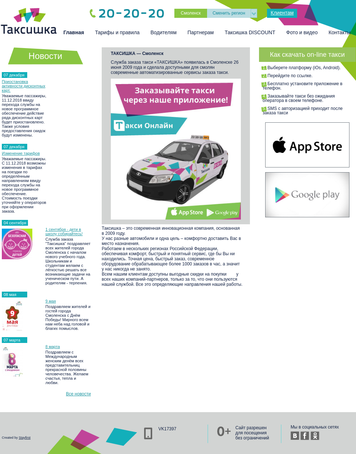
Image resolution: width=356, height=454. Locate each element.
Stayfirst (25, 437)
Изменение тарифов (21, 153)
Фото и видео (302, 32)
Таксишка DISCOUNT (249, 32)
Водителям (163, 32)
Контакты (340, 32)
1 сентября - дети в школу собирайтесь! (64, 231)
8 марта (52, 346)
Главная (73, 32)
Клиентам (282, 13)
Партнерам (200, 32)
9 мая (50, 301)
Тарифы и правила (117, 32)
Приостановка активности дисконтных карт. (23, 85)
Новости (45, 56)
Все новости (78, 393)
